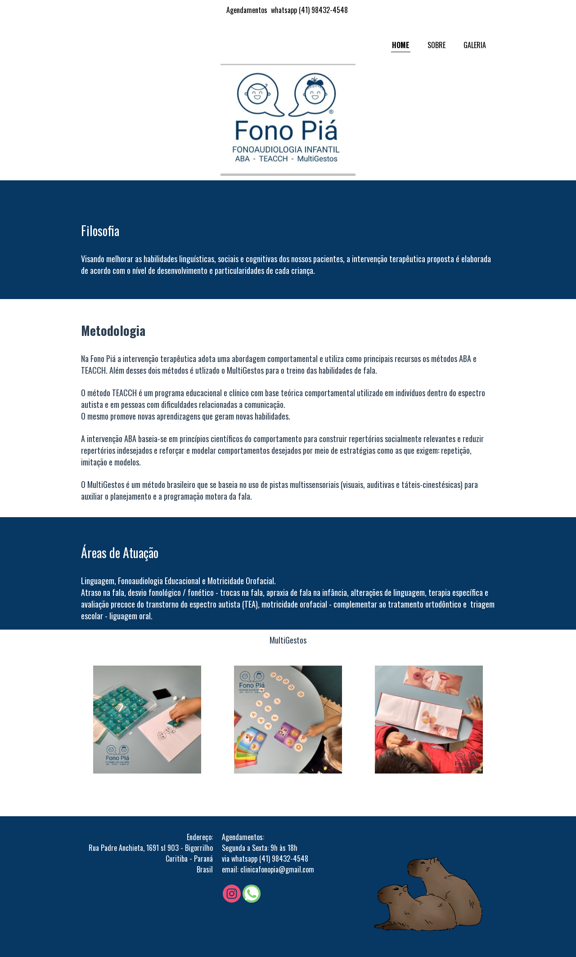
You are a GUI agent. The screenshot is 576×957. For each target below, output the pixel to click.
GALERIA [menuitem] (475, 45)
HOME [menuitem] (401, 45)
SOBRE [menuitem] (437, 45)
